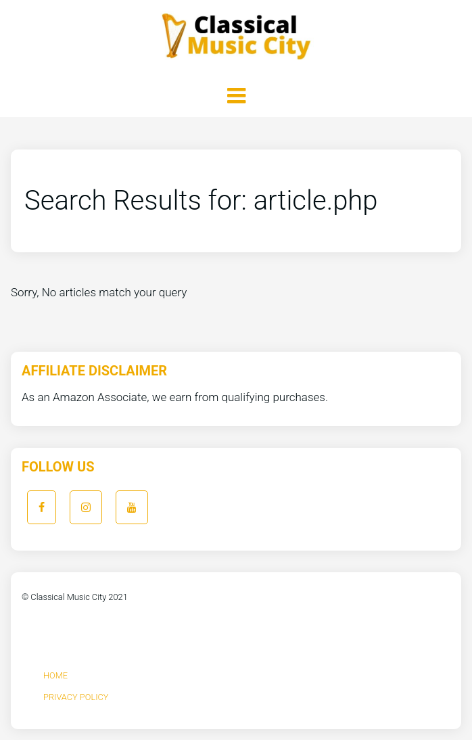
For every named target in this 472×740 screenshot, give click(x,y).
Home (55, 675)
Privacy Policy (76, 697)
